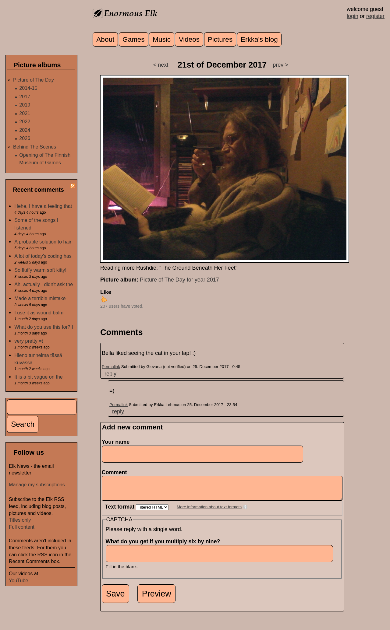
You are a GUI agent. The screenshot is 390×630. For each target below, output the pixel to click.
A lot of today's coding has (43, 256)
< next (160, 65)
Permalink (111, 366)
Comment (116, 472)
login (352, 16)
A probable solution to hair (42, 241)
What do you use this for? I (43, 327)
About (105, 39)
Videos (189, 39)
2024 (24, 130)
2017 (24, 96)
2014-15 (28, 88)
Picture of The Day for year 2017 (179, 280)
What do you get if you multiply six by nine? (165, 546)
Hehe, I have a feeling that (43, 206)
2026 (24, 138)
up (104, 299)
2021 (24, 113)
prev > (280, 65)
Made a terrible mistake (40, 298)
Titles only (20, 520)
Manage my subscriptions (37, 484)
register (375, 16)
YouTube (18, 580)
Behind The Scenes (34, 146)
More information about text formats (209, 511)
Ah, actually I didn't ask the (43, 284)
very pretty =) (28, 341)
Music (162, 39)
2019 (24, 104)
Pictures (220, 39)
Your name (116, 442)
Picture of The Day (33, 79)
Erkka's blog (259, 39)
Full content (21, 527)
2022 (24, 121)
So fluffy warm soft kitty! (40, 270)
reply (110, 374)
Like (105, 292)
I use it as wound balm (38, 312)
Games (133, 39)
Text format (120, 511)
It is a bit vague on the (38, 377)
